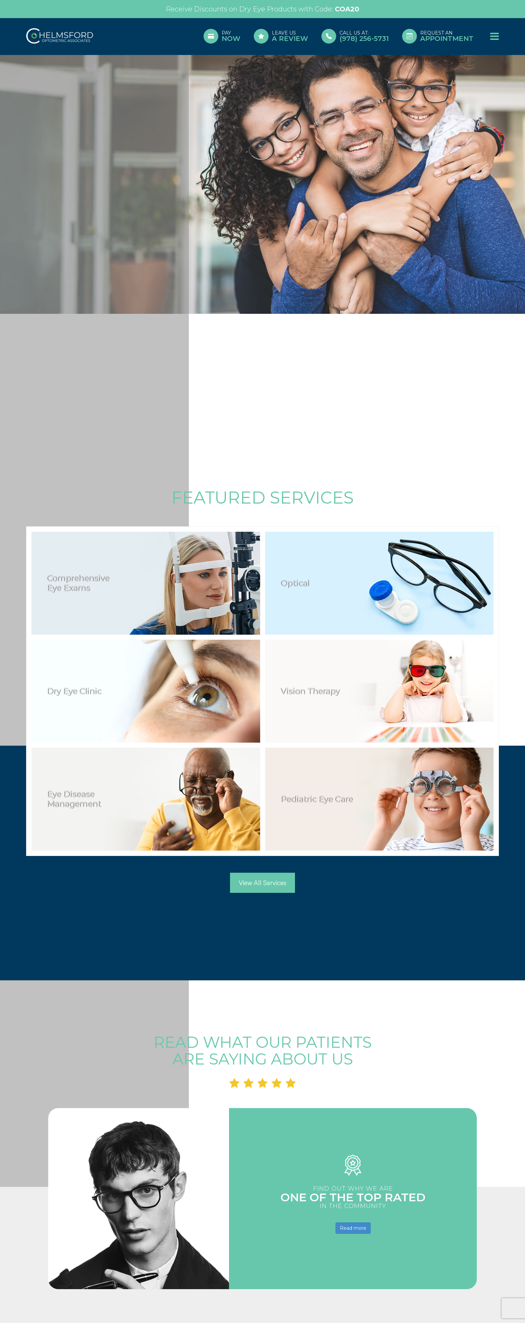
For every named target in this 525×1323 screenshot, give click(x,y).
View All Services (262, 882)
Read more (353, 1228)
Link (262, 9)
